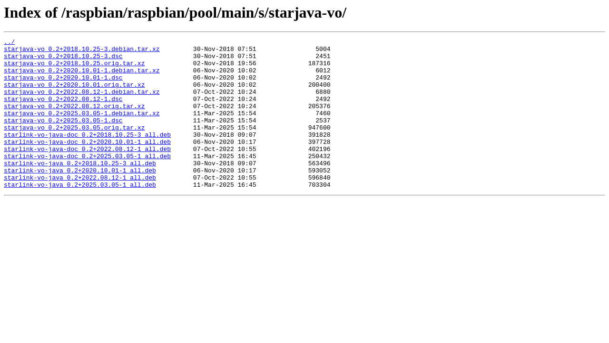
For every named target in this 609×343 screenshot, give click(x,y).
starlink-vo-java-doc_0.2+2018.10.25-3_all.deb (87, 154)
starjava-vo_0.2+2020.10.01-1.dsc (63, 85)
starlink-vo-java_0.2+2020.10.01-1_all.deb (80, 197)
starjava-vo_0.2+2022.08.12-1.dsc (63, 111)
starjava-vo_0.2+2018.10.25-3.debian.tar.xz (82, 51)
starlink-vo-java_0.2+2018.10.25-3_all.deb (80, 188)
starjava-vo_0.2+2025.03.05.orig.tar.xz (74, 145)
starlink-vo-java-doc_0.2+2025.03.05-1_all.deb (87, 180)
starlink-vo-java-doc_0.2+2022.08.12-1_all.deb (87, 171)
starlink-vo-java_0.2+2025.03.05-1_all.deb (80, 214)
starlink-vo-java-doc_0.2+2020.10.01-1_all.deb (87, 163)
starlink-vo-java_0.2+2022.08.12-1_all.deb (80, 206)
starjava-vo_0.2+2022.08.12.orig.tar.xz (74, 120)
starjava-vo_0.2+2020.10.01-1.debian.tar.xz (82, 77)
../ (9, 43)
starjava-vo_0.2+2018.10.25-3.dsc (63, 60)
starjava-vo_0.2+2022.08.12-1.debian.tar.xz (82, 103)
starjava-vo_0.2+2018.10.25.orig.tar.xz (74, 68)
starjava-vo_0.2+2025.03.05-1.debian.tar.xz (82, 128)
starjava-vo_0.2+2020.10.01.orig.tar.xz (74, 94)
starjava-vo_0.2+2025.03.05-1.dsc (63, 137)
